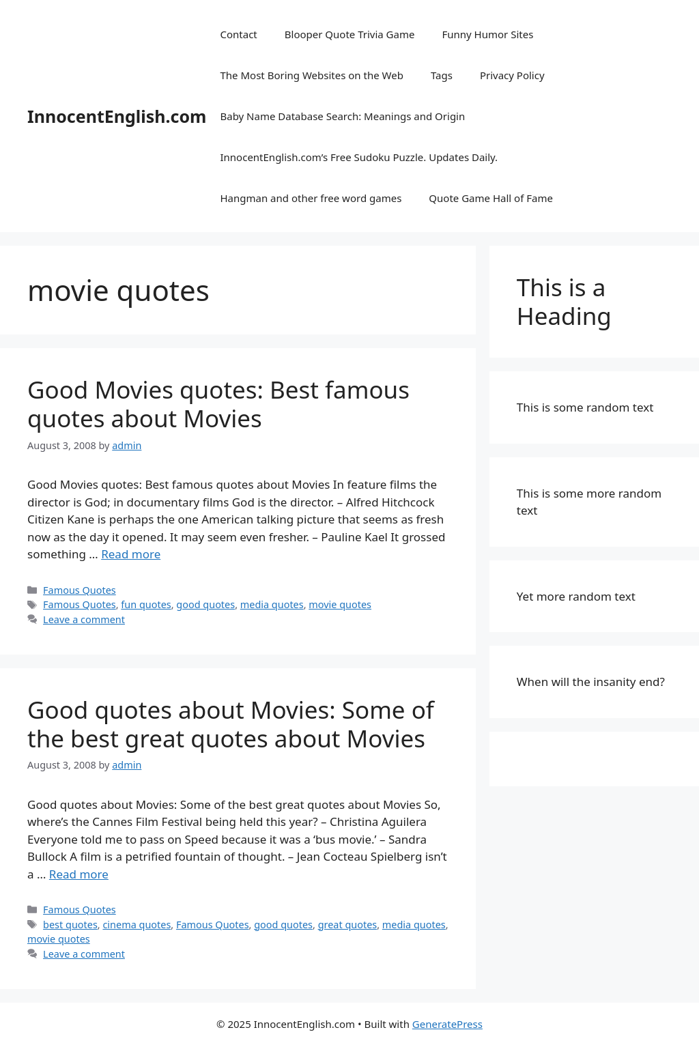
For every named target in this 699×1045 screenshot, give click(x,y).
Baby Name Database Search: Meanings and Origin (342, 116)
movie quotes (340, 604)
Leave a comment (84, 619)
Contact (238, 34)
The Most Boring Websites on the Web (311, 75)
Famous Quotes (79, 590)
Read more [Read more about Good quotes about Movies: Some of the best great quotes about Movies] (79, 874)
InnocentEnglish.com (116, 116)
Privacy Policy (512, 75)
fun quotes (146, 604)
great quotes (347, 924)
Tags (442, 75)
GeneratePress (447, 1024)
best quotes (70, 924)
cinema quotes (136, 924)
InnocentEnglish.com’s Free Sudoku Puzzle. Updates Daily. (359, 157)
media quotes (272, 604)
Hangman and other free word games (310, 198)
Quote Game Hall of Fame (491, 198)
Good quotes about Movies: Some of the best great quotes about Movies (230, 723)
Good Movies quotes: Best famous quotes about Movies (218, 403)
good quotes (205, 604)
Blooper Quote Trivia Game (350, 34)
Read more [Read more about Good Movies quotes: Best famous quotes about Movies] (130, 554)
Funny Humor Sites (487, 34)
